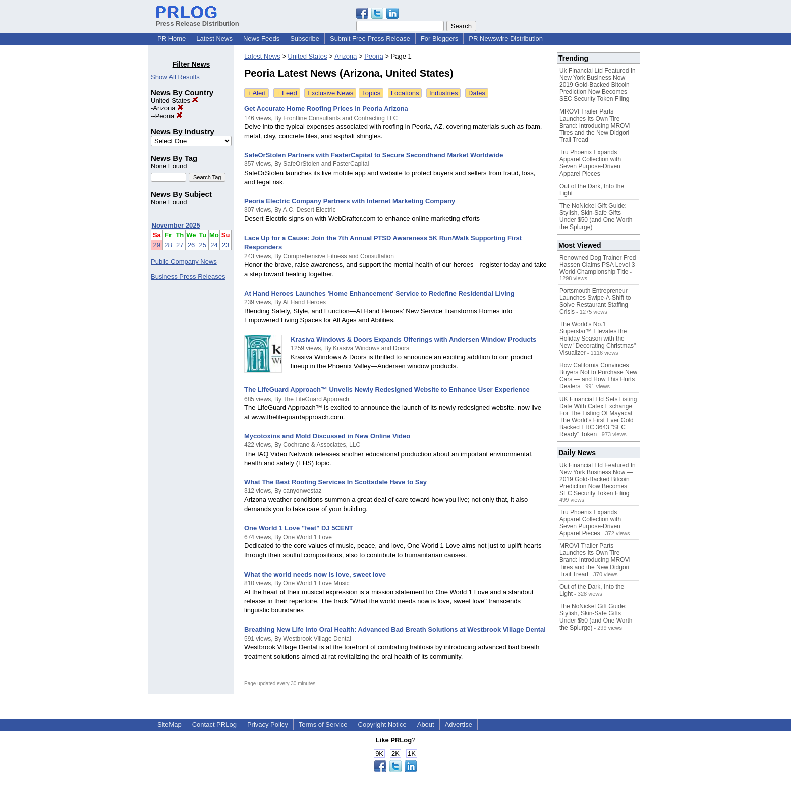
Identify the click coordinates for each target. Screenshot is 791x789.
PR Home (171, 38)
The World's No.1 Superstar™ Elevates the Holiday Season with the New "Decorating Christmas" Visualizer (597, 338)
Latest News (214, 38)
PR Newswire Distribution (506, 38)
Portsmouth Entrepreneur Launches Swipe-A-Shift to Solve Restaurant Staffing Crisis (595, 301)
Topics (371, 93)
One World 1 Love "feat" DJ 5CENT (298, 528)
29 (156, 245)
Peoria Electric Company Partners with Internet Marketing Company (349, 201)
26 (191, 245)
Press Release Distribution (197, 19)
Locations (405, 93)
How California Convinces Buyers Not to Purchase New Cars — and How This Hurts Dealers (598, 376)
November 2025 (176, 225)
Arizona (168, 108)
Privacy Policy (267, 724)
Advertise (458, 724)
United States (174, 100)
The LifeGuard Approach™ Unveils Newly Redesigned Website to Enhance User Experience (387, 389)
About (425, 724)
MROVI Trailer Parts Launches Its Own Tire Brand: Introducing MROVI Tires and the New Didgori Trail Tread (595, 125)
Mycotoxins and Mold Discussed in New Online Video (327, 436)
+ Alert (256, 93)
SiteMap (169, 724)
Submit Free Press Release (370, 38)
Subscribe (304, 38)
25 (202, 245)
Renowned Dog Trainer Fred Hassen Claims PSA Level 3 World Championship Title (597, 264)
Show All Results (175, 77)
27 (179, 245)
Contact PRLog (214, 724)
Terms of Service (323, 724)
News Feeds (261, 38)
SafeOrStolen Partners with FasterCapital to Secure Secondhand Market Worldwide (373, 155)
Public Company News (184, 261)
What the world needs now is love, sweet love (315, 574)
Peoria (168, 116)
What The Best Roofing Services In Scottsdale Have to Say (335, 482)
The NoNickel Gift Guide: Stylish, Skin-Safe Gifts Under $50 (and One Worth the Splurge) (596, 216)
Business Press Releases (188, 276)
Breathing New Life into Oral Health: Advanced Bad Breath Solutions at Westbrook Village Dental (395, 629)
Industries (443, 93)
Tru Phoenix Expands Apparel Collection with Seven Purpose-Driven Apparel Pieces (590, 163)
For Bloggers (439, 38)
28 (168, 245)
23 (225, 245)
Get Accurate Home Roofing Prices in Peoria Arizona (326, 108)
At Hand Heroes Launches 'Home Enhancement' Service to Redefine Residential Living (379, 293)
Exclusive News (330, 93)
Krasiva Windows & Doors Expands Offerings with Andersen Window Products (413, 339)
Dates (476, 93)
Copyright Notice (382, 724)
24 (213, 245)
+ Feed (286, 93)
